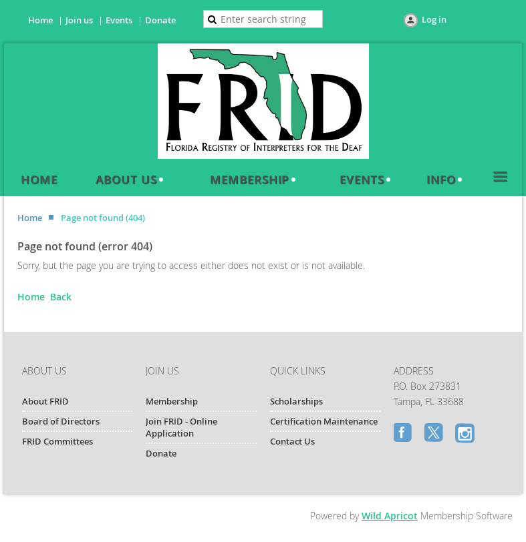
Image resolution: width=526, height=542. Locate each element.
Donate (160, 20)
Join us (79, 20)
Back (61, 296)
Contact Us (292, 441)
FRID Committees (57, 441)
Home (40, 20)
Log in (434, 19)
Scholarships (296, 401)
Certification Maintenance (324, 421)
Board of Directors (61, 421)
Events (119, 20)
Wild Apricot (390, 515)
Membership (172, 401)
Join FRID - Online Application (181, 427)
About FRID (45, 401)
